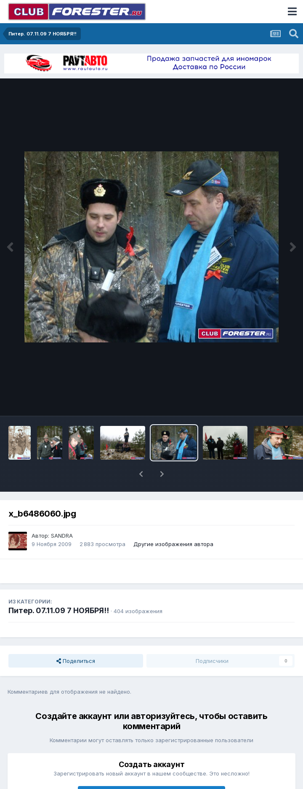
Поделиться (75, 660)
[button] (141, 474)
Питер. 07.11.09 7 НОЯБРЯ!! (58, 610)
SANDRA (62, 535)
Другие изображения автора (173, 544)
